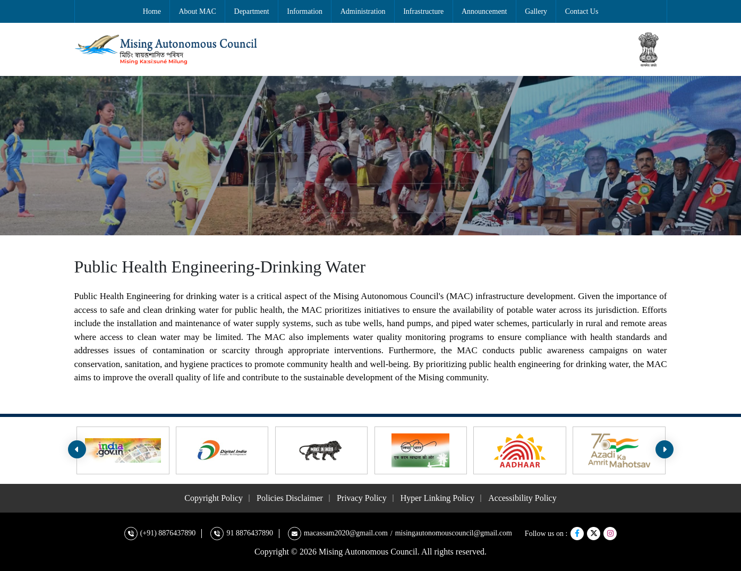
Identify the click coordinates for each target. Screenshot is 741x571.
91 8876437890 (249, 533)
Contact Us (582, 11)
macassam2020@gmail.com (346, 533)
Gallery (536, 11)
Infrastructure (423, 11)
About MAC (197, 11)
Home (152, 11)
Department (251, 11)
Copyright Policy (213, 497)
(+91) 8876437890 (168, 533)
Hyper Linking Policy (438, 497)
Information (304, 11)
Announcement (484, 11)
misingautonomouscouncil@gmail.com (453, 533)
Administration (363, 11)
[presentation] (77, 449)
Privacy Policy (362, 497)
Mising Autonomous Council (368, 551)
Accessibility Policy (522, 497)
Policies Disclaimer (290, 497)
